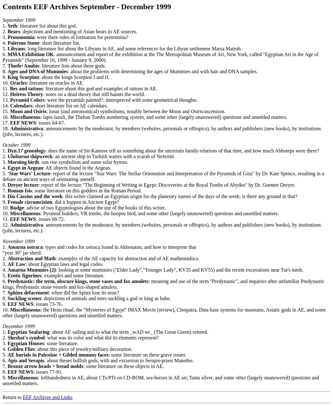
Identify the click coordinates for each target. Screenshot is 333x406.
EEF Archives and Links (47, 397)
